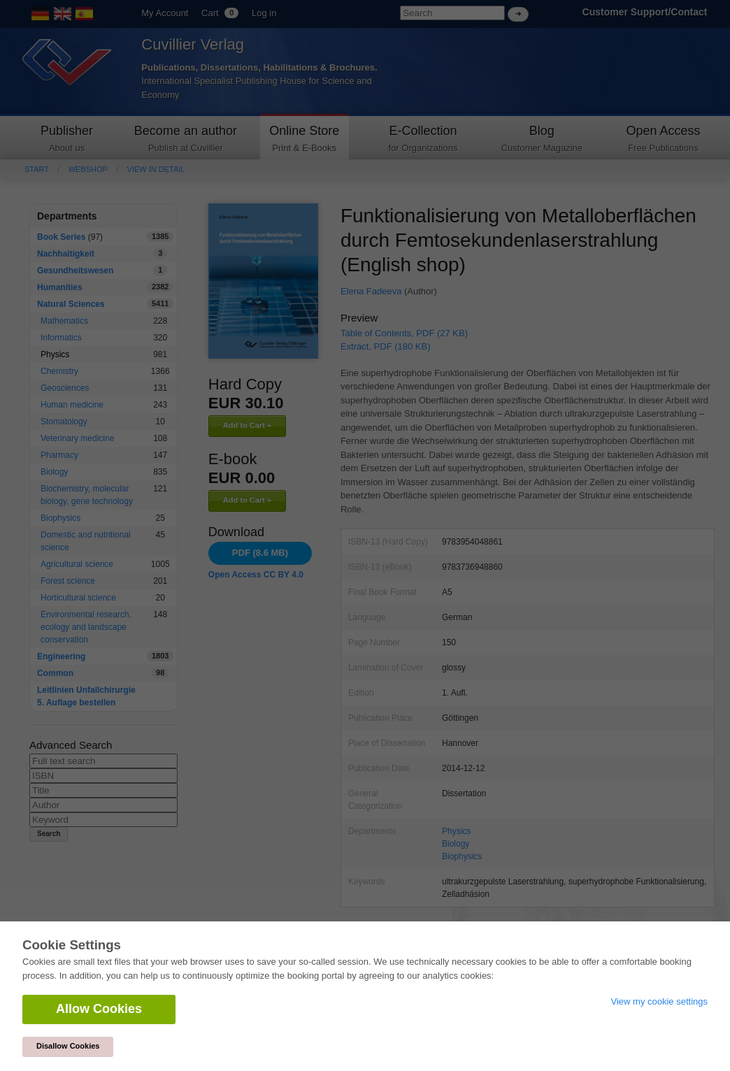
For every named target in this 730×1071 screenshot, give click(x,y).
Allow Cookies (99, 1009)
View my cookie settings (659, 1001)
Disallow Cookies (67, 1046)
